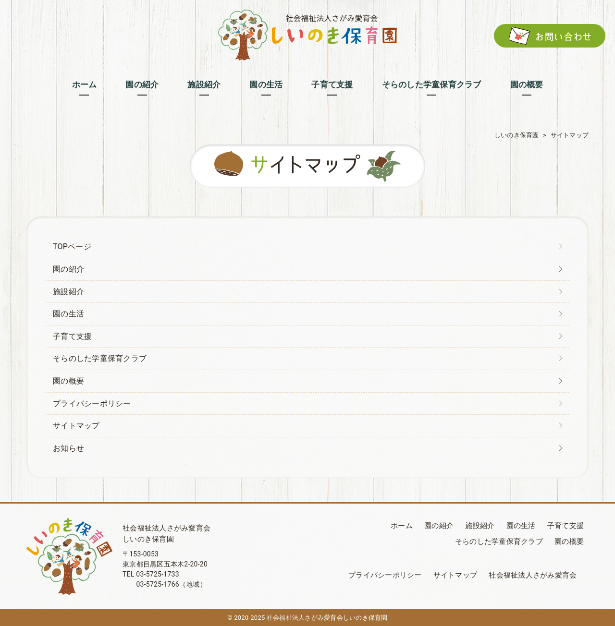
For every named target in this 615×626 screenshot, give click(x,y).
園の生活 (68, 313)
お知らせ (68, 448)
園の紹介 (68, 269)
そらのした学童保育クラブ (100, 358)
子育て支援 (72, 336)
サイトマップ (76, 425)
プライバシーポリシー (92, 403)
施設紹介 (68, 291)
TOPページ (72, 246)
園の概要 (68, 380)
